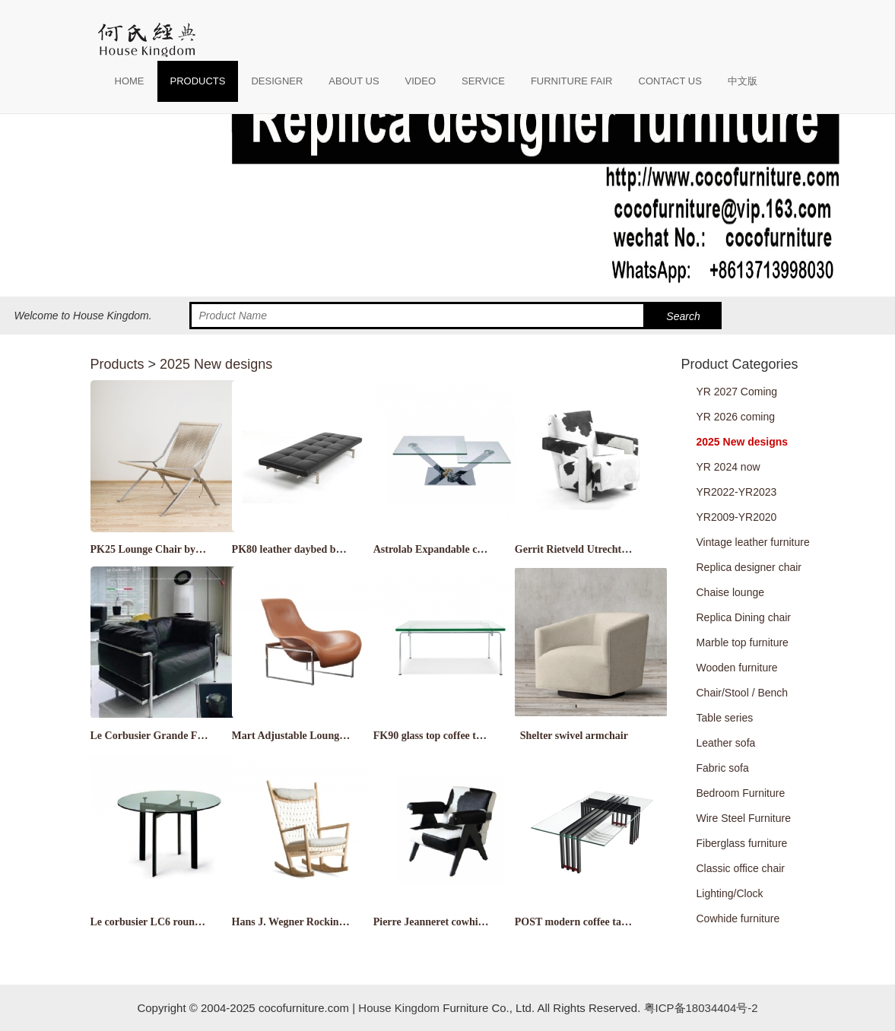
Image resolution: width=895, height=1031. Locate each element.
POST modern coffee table (575, 922)
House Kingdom (399, 1007)
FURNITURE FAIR (572, 81)
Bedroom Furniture (741, 793)
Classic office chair (741, 868)
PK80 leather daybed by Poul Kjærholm (323, 549)
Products (117, 364)
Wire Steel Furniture (744, 818)
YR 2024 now (728, 467)
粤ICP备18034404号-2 (698, 1007)
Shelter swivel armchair (574, 735)
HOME (129, 81)
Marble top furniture (743, 642)
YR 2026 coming (736, 417)
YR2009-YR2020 (737, 517)
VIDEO (420, 81)
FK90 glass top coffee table (434, 735)
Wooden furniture (737, 667)
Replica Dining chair (744, 617)
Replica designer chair (749, 567)
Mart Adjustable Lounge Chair (302, 735)
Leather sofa (726, 743)
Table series (725, 718)
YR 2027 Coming (737, 391)
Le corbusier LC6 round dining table (174, 922)
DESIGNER (277, 81)
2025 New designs (216, 364)
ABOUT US (353, 81)
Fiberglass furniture (742, 843)
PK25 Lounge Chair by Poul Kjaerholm (180, 549)
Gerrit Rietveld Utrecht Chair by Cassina (609, 549)
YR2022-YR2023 (737, 492)
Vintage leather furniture (753, 542)
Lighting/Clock (730, 893)
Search (683, 316)
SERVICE (483, 81)
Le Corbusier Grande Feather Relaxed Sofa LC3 (200, 735)
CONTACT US (670, 81)
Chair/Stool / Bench (743, 693)
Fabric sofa (723, 768)
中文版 (742, 81)
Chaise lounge (731, 592)
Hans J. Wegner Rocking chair (301, 922)
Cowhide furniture (738, 918)
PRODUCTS (198, 81)
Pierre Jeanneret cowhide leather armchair (471, 922)
